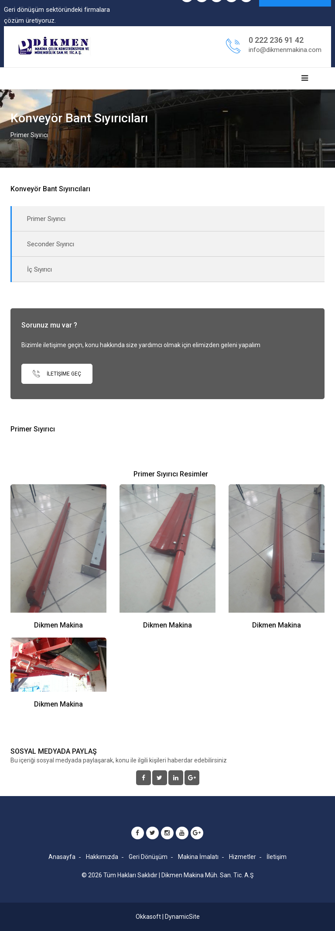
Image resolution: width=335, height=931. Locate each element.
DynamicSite (182, 916)
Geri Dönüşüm (148, 856)
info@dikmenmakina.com (285, 50)
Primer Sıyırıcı (46, 219)
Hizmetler (242, 856)
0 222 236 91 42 (276, 40)
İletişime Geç (57, 373)
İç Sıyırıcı (39, 269)
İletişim (277, 856)
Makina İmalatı (198, 856)
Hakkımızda (102, 856)
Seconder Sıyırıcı (50, 244)
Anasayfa (61, 856)
